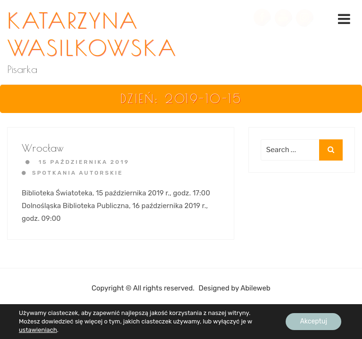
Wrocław (43, 148)
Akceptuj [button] (313, 321)
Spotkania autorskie (77, 173)
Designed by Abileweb (234, 288)
